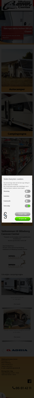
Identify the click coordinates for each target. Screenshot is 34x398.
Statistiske (6, 196)
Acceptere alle (22, 218)
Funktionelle (7, 201)
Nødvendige (7, 206)
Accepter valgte (22, 214)
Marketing (6, 191)
